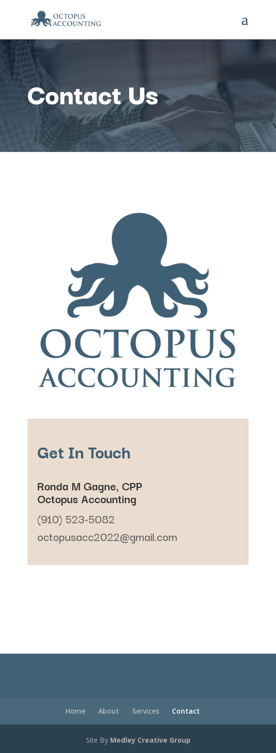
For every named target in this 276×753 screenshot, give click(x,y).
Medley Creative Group (150, 740)
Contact (186, 711)
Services (145, 711)
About (108, 711)
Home (75, 711)
